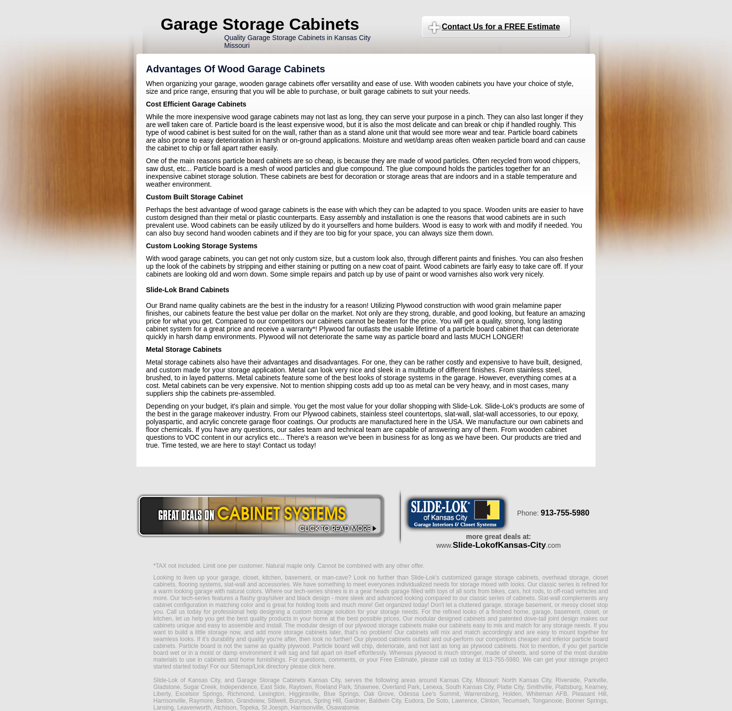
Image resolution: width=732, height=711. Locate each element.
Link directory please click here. (294, 666)
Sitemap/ (241, 666)
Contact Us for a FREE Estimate (501, 26)
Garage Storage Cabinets (260, 24)
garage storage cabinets (506, 577)
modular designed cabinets (450, 618)
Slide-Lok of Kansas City (187, 680)
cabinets (417, 632)
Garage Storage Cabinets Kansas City (289, 680)
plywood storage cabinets (388, 625)
